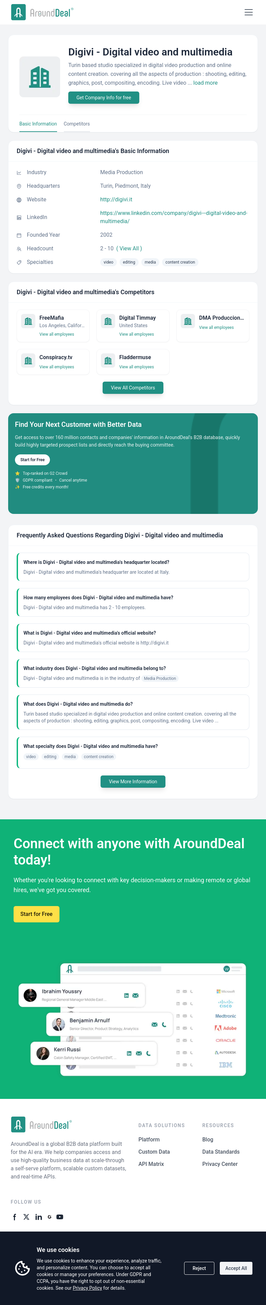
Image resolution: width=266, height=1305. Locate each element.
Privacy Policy (87, 1288)
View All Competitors (133, 387)
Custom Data (154, 1152)
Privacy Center (220, 1164)
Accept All (236, 1268)
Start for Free (32, 459)
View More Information (133, 781)
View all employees (56, 334)
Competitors (77, 124)
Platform (149, 1139)
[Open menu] (248, 12)
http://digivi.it (116, 199)
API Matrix (151, 1164)
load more (205, 83)
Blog (207, 1139)
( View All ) (129, 248)
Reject (199, 1268)
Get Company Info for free (103, 97)
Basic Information (38, 124)
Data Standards (221, 1152)
